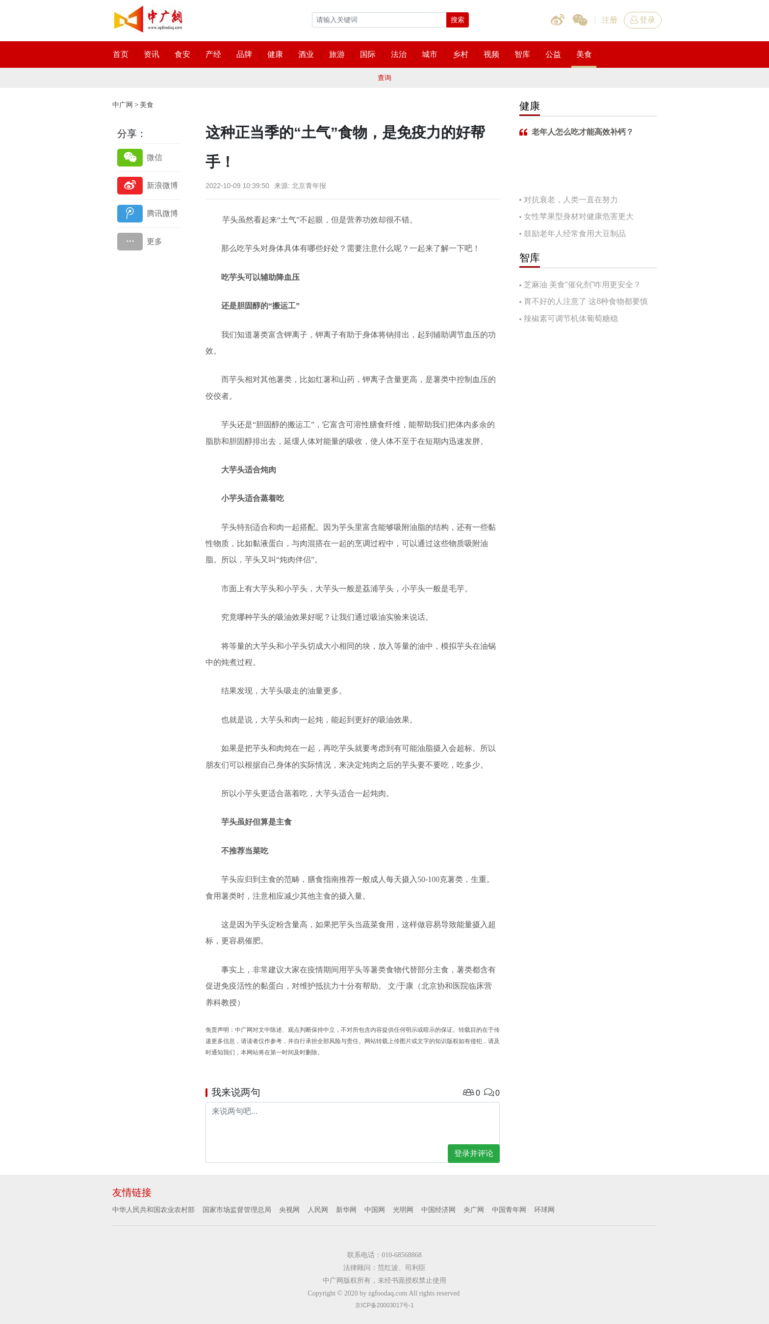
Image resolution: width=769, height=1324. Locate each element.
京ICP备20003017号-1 (384, 1305)
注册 (609, 20)
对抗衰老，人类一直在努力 (571, 199)
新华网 (346, 1210)
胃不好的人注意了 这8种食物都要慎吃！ (583, 302)
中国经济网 (438, 1210)
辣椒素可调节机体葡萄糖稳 (571, 318)
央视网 (289, 1210)
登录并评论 (473, 1153)
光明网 (403, 1210)
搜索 (457, 20)
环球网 (544, 1210)
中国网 (374, 1210)
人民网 (318, 1210)
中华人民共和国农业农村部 (153, 1210)
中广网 (122, 105)
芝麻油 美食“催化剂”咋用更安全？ (582, 284)
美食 (147, 105)
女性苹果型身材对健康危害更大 (579, 216)
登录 (642, 20)
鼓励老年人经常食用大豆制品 (575, 233)
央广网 (473, 1210)
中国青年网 (509, 1210)
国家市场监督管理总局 (237, 1210)
